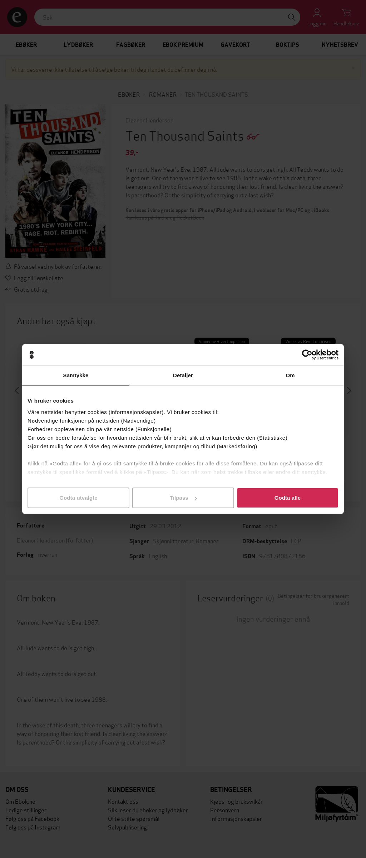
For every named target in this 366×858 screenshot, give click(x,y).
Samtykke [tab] (76, 375)
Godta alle (287, 498)
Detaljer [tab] (183, 375)
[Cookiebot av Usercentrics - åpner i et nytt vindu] (307, 354)
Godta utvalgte (78, 498)
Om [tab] (290, 375)
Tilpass (183, 498)
